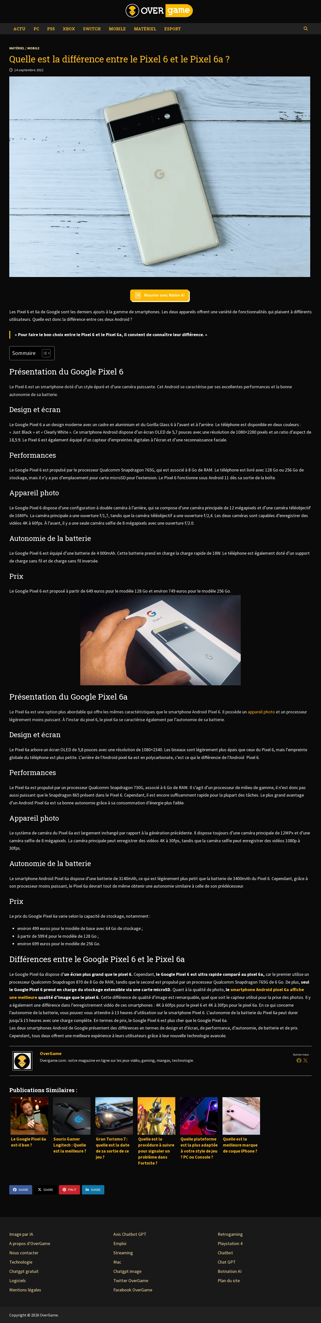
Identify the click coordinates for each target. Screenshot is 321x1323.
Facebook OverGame (132, 1290)
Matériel (145, 28)
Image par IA (21, 1234)
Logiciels (17, 1280)
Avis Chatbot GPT (129, 1234)
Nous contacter (23, 1253)
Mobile (117, 28)
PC (36, 28)
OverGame (50, 1053)
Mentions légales (25, 1290)
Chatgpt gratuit (24, 1271)
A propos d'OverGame (29, 1243)
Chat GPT (227, 1262)
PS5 (51, 28)
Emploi (119, 1243)
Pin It (69, 1189)
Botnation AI (230, 1271)
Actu (19, 28)
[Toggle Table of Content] (43, 353)
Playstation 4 (230, 1243)
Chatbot (225, 1253)
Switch (92, 28)
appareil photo (261, 712)
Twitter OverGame (130, 1280)
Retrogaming (230, 1234)
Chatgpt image (127, 1271)
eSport (172, 28)
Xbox (69, 28)
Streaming (123, 1253)
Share (20, 1189)
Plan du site (229, 1280)
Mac (117, 1262)
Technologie (20, 1262)
